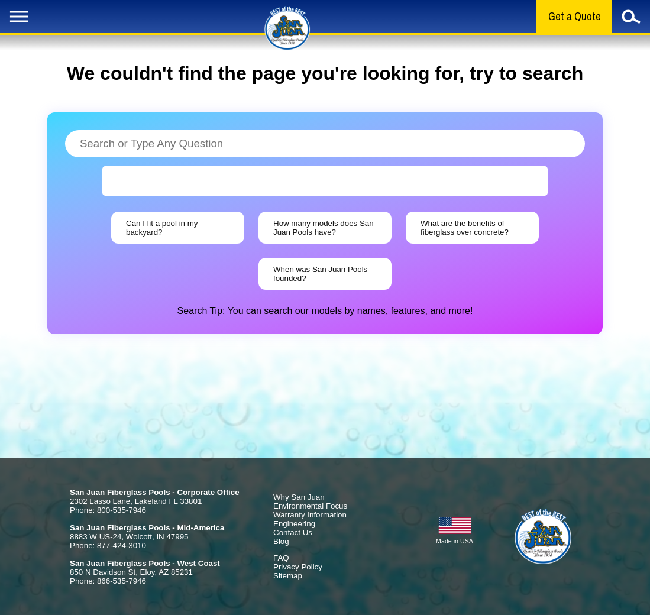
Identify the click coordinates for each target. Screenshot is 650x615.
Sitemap (287, 575)
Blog (281, 541)
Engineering (294, 523)
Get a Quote (574, 16)
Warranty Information (310, 514)
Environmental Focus (310, 505)
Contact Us (292, 532)
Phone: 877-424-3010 (108, 545)
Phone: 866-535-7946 (108, 581)
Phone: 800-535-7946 (108, 510)
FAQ (281, 558)
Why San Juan (299, 497)
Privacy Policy (297, 566)
